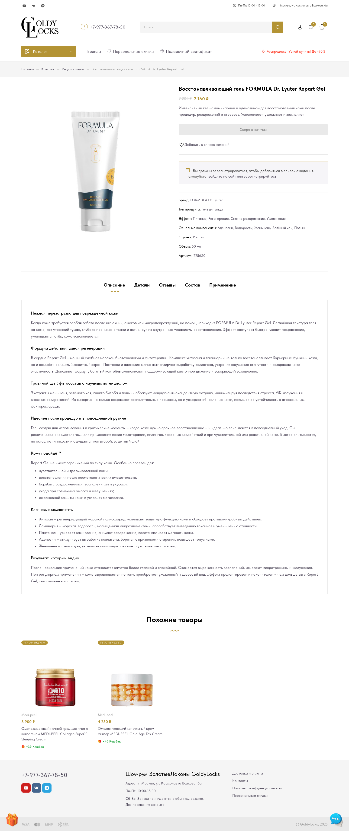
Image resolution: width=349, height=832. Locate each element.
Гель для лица (212, 209)
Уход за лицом (73, 69)
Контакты (240, 781)
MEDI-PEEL (28, 715)
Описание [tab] (114, 285)
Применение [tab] (222, 285)
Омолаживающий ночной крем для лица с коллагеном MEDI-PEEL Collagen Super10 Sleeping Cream (55, 734)
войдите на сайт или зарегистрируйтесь (242, 176)
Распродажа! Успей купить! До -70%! (296, 51)
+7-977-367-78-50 (108, 27)
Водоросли (243, 228)
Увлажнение (276, 218)
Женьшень (262, 228)
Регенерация (218, 218)
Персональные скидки (250, 796)
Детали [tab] (142, 285)
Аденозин (225, 228)
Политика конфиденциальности (257, 789)
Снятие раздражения (248, 218)
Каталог (48, 69)
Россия (198, 237)
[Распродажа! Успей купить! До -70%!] (263, 51)
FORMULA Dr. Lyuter (206, 200)
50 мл (196, 246)
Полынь (300, 228)
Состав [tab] (192, 285)
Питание (200, 218)
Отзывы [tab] (167, 285)
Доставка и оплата (247, 774)
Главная (27, 69)
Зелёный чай (282, 228)
